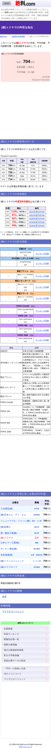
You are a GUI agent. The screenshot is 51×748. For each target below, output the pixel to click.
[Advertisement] (25, 110)
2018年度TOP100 (37, 226)
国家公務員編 (10, 644)
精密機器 (36, 515)
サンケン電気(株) (9, 549)
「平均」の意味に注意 (15, 668)
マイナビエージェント (13, 611)
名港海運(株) (7, 555)
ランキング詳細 (42, 254)
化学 (4, 596)
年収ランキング (11, 634)
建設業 (36, 527)
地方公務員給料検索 (13, 650)
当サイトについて (12, 674)
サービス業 (37, 561)
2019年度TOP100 (37, 222)
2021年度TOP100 (37, 215)
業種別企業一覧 (11, 639)
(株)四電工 (6, 527)
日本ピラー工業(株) (10, 543)
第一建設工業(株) (9, 533)
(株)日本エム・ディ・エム (13, 515)
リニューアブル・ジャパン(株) (15, 521)
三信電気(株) (7, 508)
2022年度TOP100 (37, 212)
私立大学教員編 (11, 655)
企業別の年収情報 (18, 36)
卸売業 (36, 509)
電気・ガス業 (37, 521)
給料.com (3, 36)
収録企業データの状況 (15, 660)
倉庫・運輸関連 (36, 555)
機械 (36, 543)
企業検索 (8, 629)
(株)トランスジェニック (12, 561)
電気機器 (36, 549)
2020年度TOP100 (37, 218)
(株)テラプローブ (9, 567)
